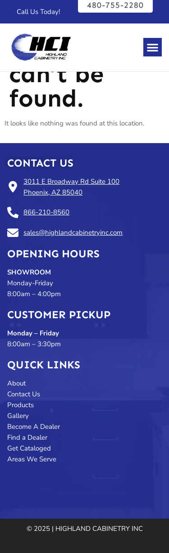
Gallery (18, 415)
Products (20, 404)
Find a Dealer (28, 437)
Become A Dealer (33, 426)
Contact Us (40, 162)
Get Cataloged (29, 448)
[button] (152, 47)
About (16, 383)
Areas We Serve (31, 459)
